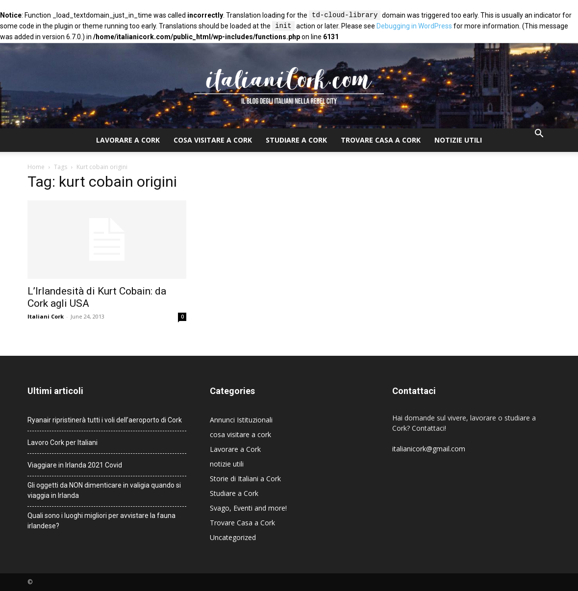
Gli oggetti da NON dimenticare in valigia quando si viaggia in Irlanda (104, 490)
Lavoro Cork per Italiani (62, 442)
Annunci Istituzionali (241, 419)
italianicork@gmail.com (428, 448)
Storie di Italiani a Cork (245, 478)
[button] (539, 134)
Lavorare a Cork (128, 140)
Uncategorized (233, 537)
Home (36, 167)
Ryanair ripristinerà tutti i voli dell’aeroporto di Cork (104, 420)
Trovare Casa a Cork (381, 140)
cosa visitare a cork (213, 140)
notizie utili (458, 140)
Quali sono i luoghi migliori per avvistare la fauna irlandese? (101, 521)
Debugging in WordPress (414, 26)
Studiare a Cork (296, 140)
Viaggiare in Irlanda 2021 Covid (74, 465)
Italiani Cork (45, 316)
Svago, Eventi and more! (248, 508)
